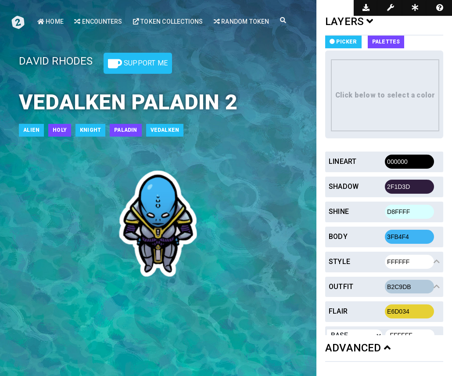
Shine (339, 211)
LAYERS (349, 21)
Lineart (342, 161)
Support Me (138, 64)
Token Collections (168, 21)
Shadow (344, 186)
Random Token (241, 21)
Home (50, 21)
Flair (338, 311)
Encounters (98, 21)
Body (338, 236)
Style (339, 261)
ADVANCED (358, 348)
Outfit (341, 286)
